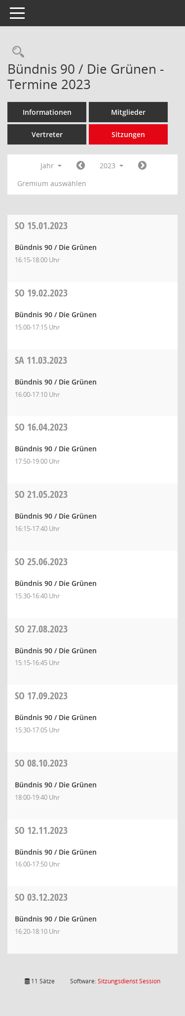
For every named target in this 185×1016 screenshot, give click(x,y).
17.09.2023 (41, 695)
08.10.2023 (41, 763)
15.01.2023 (41, 225)
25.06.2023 (41, 561)
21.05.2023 (41, 494)
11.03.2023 (41, 360)
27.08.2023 (41, 628)
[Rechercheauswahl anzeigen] (15, 52)
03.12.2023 (41, 897)
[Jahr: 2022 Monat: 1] (80, 166)
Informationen (47, 112)
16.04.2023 (41, 427)
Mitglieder (128, 112)
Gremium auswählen (51, 183)
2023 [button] (111, 165)
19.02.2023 (41, 292)
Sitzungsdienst (129, 981)
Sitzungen (128, 134)
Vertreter (47, 134)
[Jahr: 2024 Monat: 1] (142, 166)
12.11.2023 (41, 830)
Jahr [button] (51, 165)
